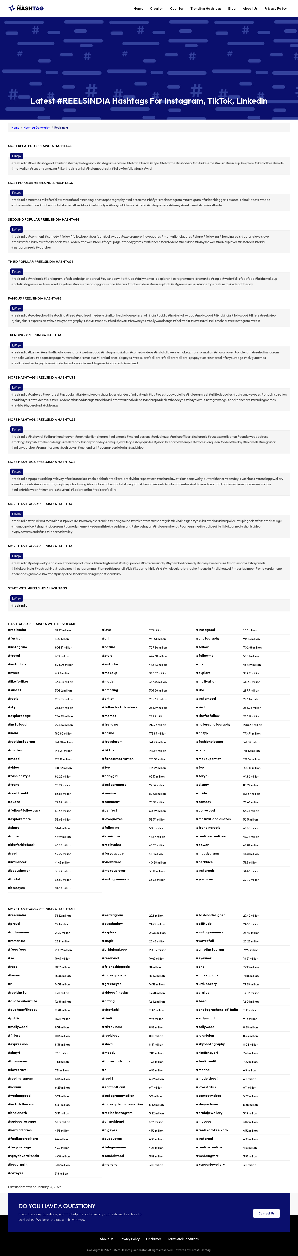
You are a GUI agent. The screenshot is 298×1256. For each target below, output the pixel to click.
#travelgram (112, 741)
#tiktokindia (112, 1027)
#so (11, 958)
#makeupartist (208, 759)
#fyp (200, 767)
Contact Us (266, 1213)
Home (138, 8)
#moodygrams (207, 853)
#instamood (206, 698)
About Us (250, 8)
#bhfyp (202, 733)
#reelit (107, 1078)
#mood (14, 759)
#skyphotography (210, 1044)
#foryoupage (113, 853)
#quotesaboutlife (22, 1001)
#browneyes (18, 1061)
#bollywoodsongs (116, 1061)
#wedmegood (19, 1095)
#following (110, 827)
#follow (202, 647)
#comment (111, 802)
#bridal (14, 879)
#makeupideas (114, 975)
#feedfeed (17, 949)
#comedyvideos (209, 1095)
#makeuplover (114, 870)
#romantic (16, 941)
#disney (202, 784)
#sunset (14, 690)
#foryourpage (19, 1147)
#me (199, 664)
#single (108, 941)
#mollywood (18, 1027)
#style (107, 655)
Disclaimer (153, 1239)
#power (202, 845)
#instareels (205, 870)
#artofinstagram (210, 949)
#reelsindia (19, 605)
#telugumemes (114, 1147)
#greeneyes (111, 984)
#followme (205, 655)
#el (104, 1070)
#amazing (110, 690)
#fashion (15, 638)
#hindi (107, 1018)
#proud (14, 923)
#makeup (109, 673)
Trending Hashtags (206, 8)
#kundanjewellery (210, 1164)
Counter (177, 8)
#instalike (110, 664)
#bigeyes (109, 1130)
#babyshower (19, 870)
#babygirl (110, 776)
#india (13, 733)
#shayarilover (207, 1104)
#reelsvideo (111, 845)
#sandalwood (113, 1156)
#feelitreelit (206, 1061)
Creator (156, 8)
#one (200, 966)
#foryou (202, 776)
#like (200, 690)
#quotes (15, 750)
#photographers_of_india (217, 1009)
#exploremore (19, 819)
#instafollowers (21, 1104)
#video (13, 767)
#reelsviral (110, 958)
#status (202, 992)
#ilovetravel (18, 1070)
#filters (14, 1035)
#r (10, 984)
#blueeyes (16, 888)
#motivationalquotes (213, 819)
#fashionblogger (209, 741)
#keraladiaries (20, 1130)
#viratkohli (110, 1009)
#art (106, 638)
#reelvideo (110, 1035)
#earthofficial (113, 1087)
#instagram (17, 647)
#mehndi (203, 1070)
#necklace (204, 862)
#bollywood (205, 810)
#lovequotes (112, 819)
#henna (14, 975)
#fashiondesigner (210, 915)
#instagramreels (115, 879)
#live (106, 767)
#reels (13, 698)
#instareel (204, 1138)
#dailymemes (19, 932)
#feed (201, 1001)
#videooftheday (115, 992)
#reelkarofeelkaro (211, 836)
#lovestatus (206, 1087)
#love (106, 630)
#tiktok (108, 750)
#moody (108, 1052)
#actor (13, 836)
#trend (13, 784)
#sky (12, 707)
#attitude (204, 923)
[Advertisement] (149, 60)
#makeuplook (207, 975)
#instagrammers (209, 932)
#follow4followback (24, 810)
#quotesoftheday (22, 1009)
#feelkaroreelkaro (23, 1138)
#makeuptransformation (122, 1104)
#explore (203, 673)
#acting (108, 1001)
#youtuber (204, 879)
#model (108, 681)
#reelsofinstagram (117, 1113)
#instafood (17, 724)
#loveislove (111, 836)
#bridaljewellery (209, 1113)
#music (13, 673)
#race (12, 966)
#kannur (14, 1087)
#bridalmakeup (114, 949)
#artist (108, 698)
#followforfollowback (120, 707)
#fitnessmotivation (118, 759)
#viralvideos (112, 862)
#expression (18, 1044)
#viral (200, 707)
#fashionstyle (19, 776)
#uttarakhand (113, 1121)
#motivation (206, 681)
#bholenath (17, 1113)
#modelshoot (207, 1078)
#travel (14, 655)
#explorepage (19, 716)
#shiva (107, 1044)
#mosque (203, 1121)
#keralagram (112, 915)
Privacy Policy (275, 8)
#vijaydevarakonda (23, 1156)
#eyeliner (203, 958)
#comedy (203, 802)
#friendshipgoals (116, 966)
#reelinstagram (20, 1078)
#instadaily (17, 664)
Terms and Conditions (183, 1239)
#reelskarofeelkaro (212, 1130)
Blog (232, 8)
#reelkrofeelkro (209, 1147)
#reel (12, 853)
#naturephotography (213, 724)
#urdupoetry (206, 984)
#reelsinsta (17, 992)
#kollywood (205, 1018)
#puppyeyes (112, 1138)
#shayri (14, 1052)
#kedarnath (18, 1164)
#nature (108, 647)
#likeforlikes (18, 681)
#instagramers (114, 784)
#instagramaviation (118, 1095)
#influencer (17, 862)
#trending (110, 724)
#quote (14, 802)
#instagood (205, 630)
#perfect (109, 810)
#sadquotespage (22, 1121)
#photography (207, 638)
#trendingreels (208, 827)
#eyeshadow (112, 923)
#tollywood (205, 1027)
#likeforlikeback (21, 845)
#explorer (110, 932)
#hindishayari (207, 1052)
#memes (109, 716)
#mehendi (110, 1164)
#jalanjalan (205, 1035)
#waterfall (205, 941)
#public (14, 1018)
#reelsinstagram (21, 741)
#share (13, 827)
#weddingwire (207, 1156)
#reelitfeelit (18, 793)
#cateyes (15, 1173)
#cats (201, 750)
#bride (201, 793)
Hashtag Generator (37, 127)
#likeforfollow (207, 716)
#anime (108, 733)
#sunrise (109, 793)
